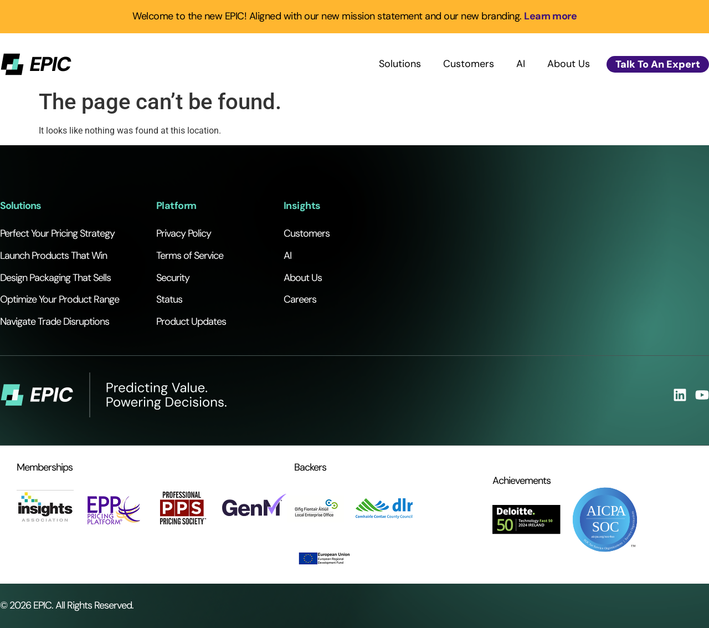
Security (172, 277)
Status (169, 299)
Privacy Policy (183, 233)
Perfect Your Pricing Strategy (57, 233)
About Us (568, 63)
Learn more (550, 16)
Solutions (400, 63)
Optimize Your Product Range (59, 299)
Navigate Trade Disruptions (54, 321)
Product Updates (191, 321)
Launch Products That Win (53, 255)
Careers (300, 299)
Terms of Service (189, 255)
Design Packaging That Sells (55, 277)
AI (520, 63)
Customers (468, 63)
